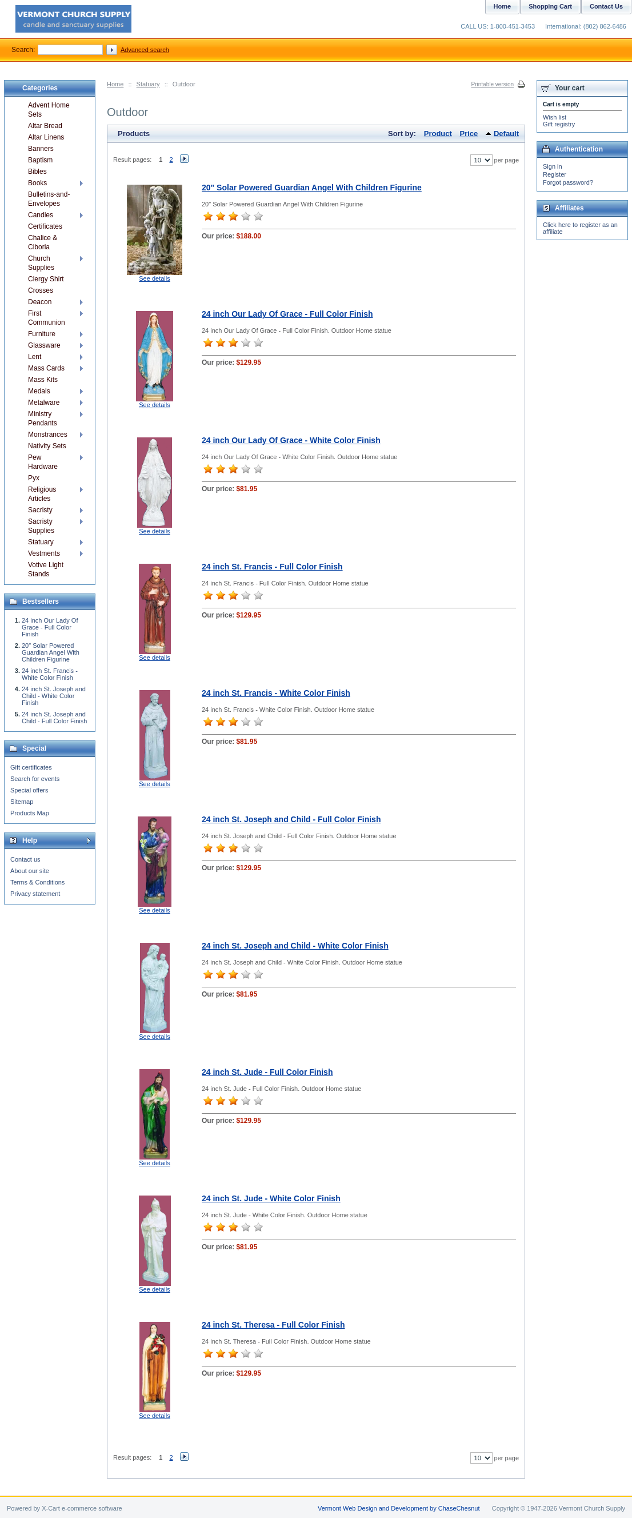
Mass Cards (46, 368)
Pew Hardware (43, 462)
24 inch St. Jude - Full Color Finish (267, 1072)
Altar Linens (46, 137)
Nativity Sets (47, 446)
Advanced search (145, 49)
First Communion (46, 317)
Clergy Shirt (46, 279)
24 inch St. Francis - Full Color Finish (272, 566)
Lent (34, 357)
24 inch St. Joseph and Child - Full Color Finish (291, 819)
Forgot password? (568, 182)
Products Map (29, 813)
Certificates (45, 226)
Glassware (44, 345)
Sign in (552, 166)
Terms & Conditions (37, 882)
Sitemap (21, 801)
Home (115, 84)
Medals (39, 391)
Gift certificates (31, 767)
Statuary (148, 84)
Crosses (40, 290)
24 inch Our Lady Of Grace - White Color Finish (291, 440)
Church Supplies (41, 263)
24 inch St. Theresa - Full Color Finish (273, 1324)
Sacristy (40, 510)
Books (37, 183)
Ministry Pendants (42, 418)
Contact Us (606, 6)
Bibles (37, 172)
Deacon (39, 302)
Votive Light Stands (45, 569)
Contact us (25, 859)
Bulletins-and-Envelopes (49, 199)
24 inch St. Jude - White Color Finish (271, 1198)
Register (554, 174)
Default (506, 133)
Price (469, 133)
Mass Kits (43, 380)
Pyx (33, 478)
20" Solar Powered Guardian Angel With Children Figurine (312, 187)
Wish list (554, 117)
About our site (29, 870)
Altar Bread (45, 126)
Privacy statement (35, 893)
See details (154, 278)
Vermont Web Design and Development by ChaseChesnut (399, 1508)
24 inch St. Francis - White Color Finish (276, 693)
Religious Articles (42, 494)
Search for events (34, 778)
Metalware (43, 403)
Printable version (492, 84)
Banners (41, 149)
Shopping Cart (550, 6)
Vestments (44, 553)
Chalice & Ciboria (42, 242)
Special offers (29, 790)
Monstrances (47, 435)
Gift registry (559, 124)
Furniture (41, 334)
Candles (40, 215)
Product (438, 133)
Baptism (40, 160)
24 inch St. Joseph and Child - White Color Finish (295, 945)
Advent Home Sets (49, 109)
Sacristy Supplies (41, 526)
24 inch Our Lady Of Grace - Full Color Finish (287, 313)
